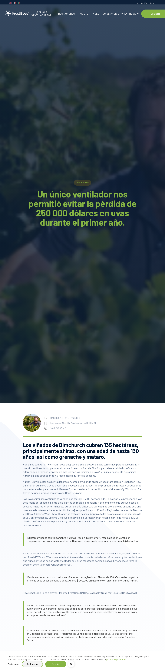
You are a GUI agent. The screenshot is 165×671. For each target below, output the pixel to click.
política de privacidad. (116, 659)
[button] (71, 664)
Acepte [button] (55, 664)
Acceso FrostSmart (146, 3)
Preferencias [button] (13, 664)
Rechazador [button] (32, 664)
